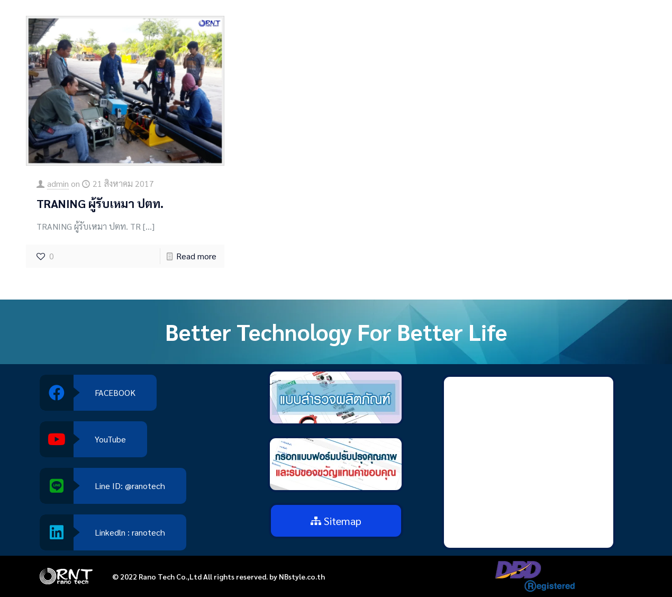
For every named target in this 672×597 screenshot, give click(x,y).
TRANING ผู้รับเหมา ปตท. (100, 203)
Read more (196, 255)
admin (58, 183)
